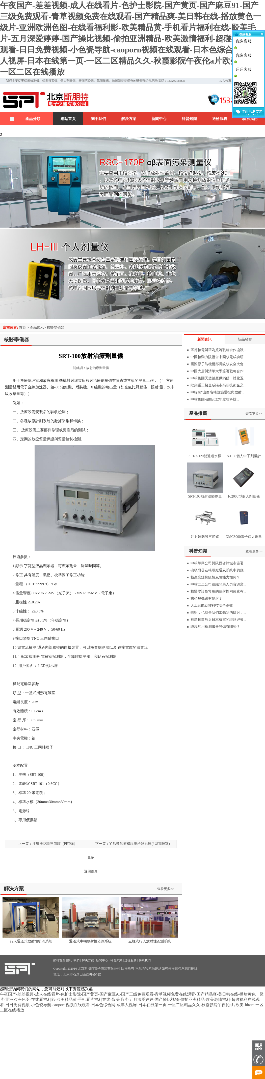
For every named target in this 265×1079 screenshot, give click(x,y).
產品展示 (37, 327)
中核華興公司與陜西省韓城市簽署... (218, 563)
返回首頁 (90, 871)
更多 (91, 857)
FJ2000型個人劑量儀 (243, 496)
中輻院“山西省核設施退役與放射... (217, 392)
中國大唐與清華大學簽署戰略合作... (218, 371)
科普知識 (189, 119)
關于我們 (98, 119)
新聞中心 (159, 119)
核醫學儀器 (55, 327)
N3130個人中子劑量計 (244, 456)
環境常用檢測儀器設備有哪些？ (215, 627)
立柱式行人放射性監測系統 (149, 941)
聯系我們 (249, 119)
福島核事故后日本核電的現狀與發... (218, 620)
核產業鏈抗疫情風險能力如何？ (215, 577)
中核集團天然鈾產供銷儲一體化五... (218, 378)
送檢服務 (219, 119)
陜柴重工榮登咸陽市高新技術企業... (218, 385)
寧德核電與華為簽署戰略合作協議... (218, 350)
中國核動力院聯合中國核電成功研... (218, 357)
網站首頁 (68, 119)
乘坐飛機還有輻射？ (206, 598)
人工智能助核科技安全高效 (212, 605)
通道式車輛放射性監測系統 (90, 941)
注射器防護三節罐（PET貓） (54, 844)
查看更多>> (165, 889)
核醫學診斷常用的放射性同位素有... (218, 591)
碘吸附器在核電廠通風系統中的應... (218, 570)
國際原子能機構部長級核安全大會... (218, 364)
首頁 (22, 327)
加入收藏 (225, 80)
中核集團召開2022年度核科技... (215, 399)
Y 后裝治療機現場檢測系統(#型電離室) (139, 844)
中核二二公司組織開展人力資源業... (218, 584)
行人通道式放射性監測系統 (31, 941)
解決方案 (128, 119)
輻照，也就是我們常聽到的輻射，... (218, 612)
